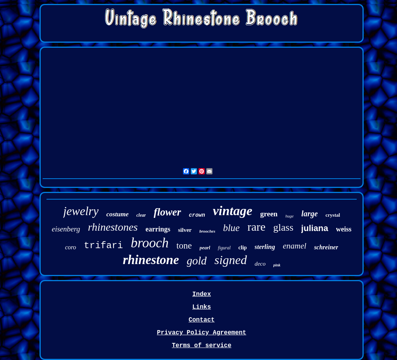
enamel (294, 245)
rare (256, 226)
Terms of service (201, 345)
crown (197, 215)
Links (201, 307)
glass (283, 227)
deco (260, 264)
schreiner (326, 247)
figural (224, 247)
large (309, 213)
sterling (265, 246)
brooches (207, 231)
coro (70, 247)
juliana (314, 228)
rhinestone (151, 260)
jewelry (80, 211)
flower (167, 212)
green (269, 214)
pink (276, 265)
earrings (157, 229)
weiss (344, 229)
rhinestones (113, 227)
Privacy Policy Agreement (201, 332)
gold (197, 260)
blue (231, 228)
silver (185, 230)
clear (141, 215)
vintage (232, 210)
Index (201, 294)
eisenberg (66, 229)
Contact (201, 320)
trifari (103, 245)
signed (230, 260)
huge (289, 216)
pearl (205, 247)
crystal (333, 215)
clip (242, 247)
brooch (150, 242)
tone (184, 245)
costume (117, 214)
